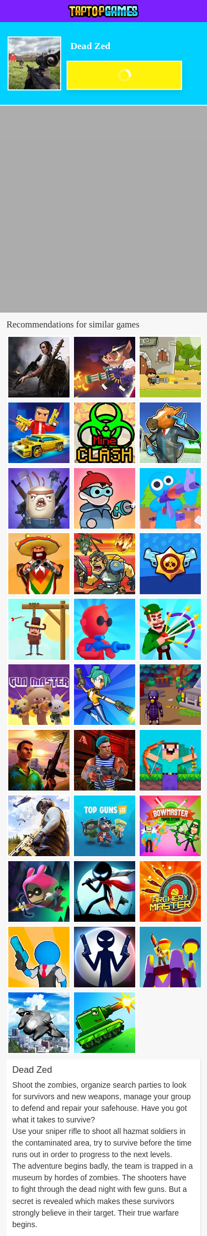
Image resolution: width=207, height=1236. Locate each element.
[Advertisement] (103, 209)
